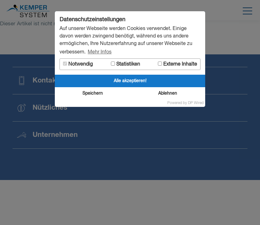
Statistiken (125, 64)
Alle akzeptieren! (130, 81)
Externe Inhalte (177, 64)
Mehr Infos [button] (100, 52)
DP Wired (196, 103)
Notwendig (78, 64)
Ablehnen (167, 93)
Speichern (92, 93)
